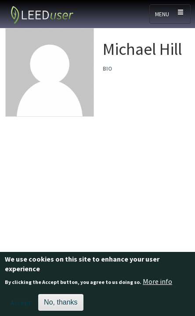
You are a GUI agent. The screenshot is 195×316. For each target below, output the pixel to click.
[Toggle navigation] (170, 14)
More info (157, 284)
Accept (21, 305)
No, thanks (60, 305)
